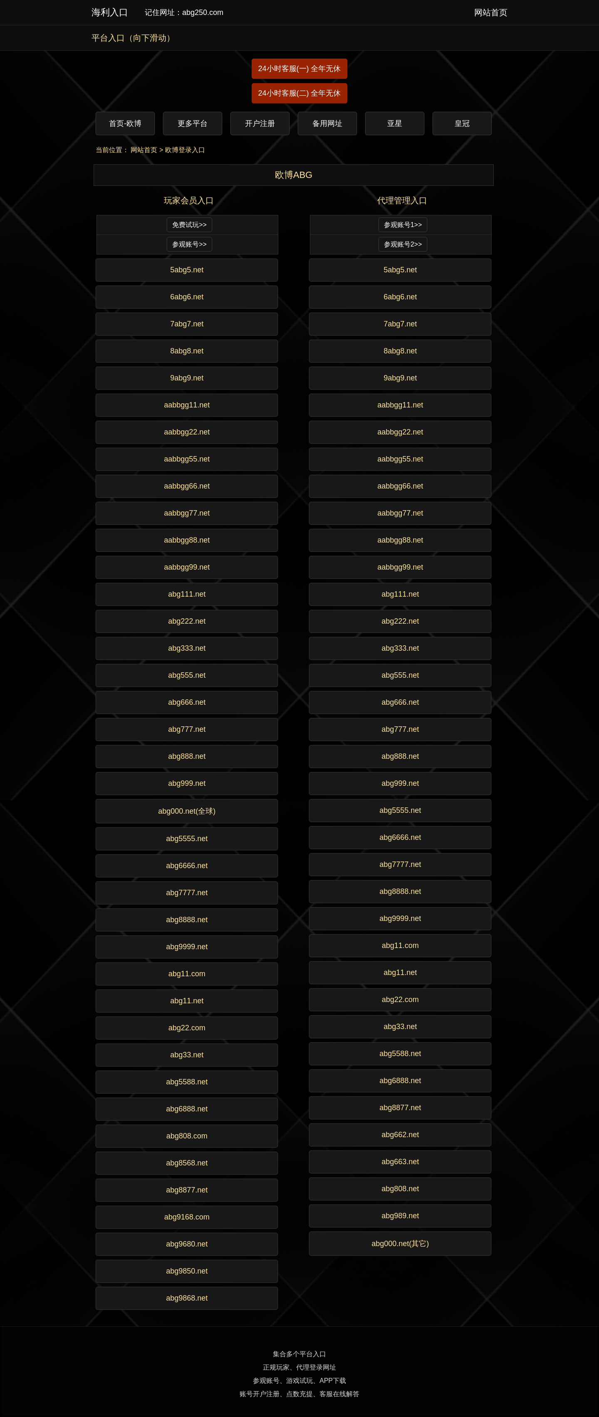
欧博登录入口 (185, 149)
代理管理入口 (402, 200)
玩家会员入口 (189, 200)
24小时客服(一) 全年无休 (299, 68)
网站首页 (144, 149)
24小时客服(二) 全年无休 (299, 93)
